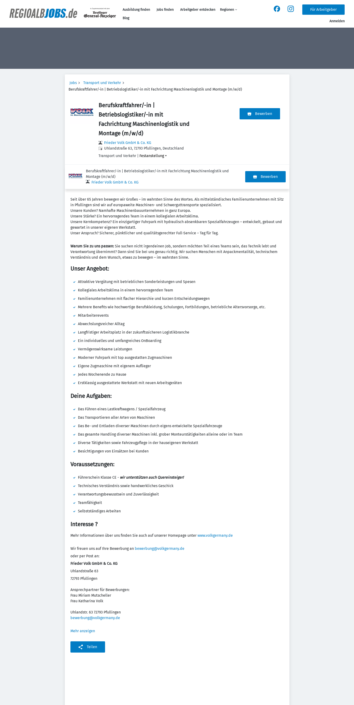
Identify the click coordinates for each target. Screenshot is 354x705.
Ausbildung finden (136, 10)
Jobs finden (165, 10)
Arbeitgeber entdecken (197, 10)
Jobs (73, 83)
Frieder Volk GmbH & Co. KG (127, 142)
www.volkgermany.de (215, 511)
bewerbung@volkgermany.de (159, 524)
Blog (126, 18)
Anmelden (337, 21)
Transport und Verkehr (102, 83)
